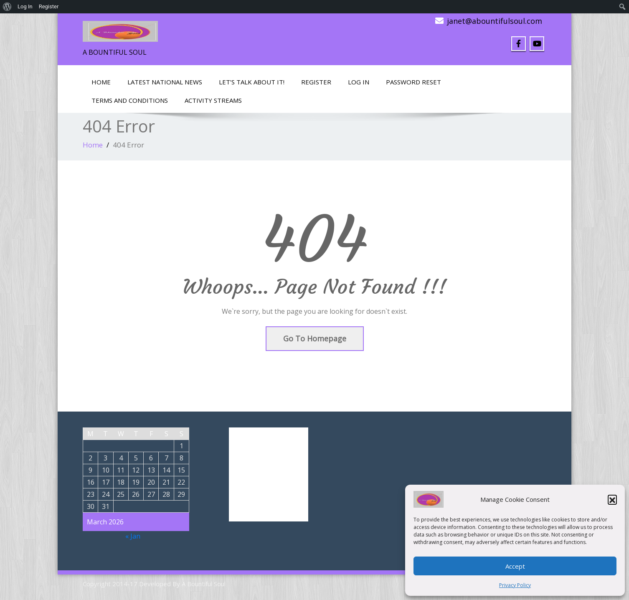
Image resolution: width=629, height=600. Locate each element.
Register (316, 82)
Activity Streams (213, 100)
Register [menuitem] (49, 6)
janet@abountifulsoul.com (494, 21)
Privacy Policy (515, 585)
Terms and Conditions (129, 100)
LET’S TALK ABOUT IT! (251, 82)
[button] (612, 499)
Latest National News (164, 82)
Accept (515, 566)
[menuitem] (7, 6)
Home (101, 82)
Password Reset (413, 82)
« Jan (132, 536)
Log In (358, 82)
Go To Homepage (314, 338)
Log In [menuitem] (25, 6)
